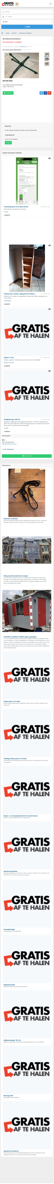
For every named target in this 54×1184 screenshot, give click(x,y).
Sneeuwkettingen (9, 929)
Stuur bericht (26, 456)
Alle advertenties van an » (9, 444)
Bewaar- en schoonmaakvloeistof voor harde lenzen (21, 816)
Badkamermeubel (9, 985)
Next (38, 65)
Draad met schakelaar (11, 519)
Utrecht (6, 212)
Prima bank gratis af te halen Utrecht (16, 207)
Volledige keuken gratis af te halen (15, 759)
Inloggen (8, 142)
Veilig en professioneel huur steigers (16, 576)
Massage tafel (8, 1096)
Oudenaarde (7, 301)
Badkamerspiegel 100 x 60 (12, 1040)
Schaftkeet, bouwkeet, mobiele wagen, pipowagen (20, 637)
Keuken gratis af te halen (12, 701)
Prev (5, 65)
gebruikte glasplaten (10, 871)
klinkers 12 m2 (9, 357)
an (3, 440)
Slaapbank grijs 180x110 (12, 419)
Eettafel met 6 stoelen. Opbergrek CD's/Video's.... (20, 294)
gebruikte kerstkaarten (11, 1151)
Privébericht (8, 93)
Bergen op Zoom (9, 362)
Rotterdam (23, 46)
